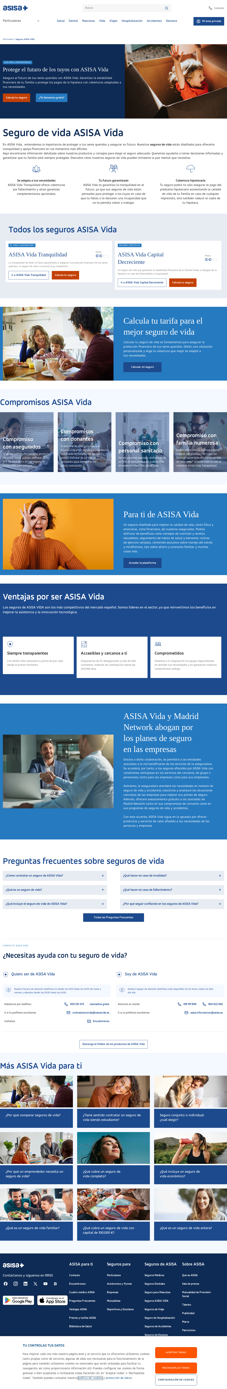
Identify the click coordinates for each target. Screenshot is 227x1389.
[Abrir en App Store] (52, 1300)
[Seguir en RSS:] (6, 1284)
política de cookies (90, 1378)
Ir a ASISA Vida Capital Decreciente (142, 282)
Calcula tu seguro (16, 97)
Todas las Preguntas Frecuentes (113, 917)
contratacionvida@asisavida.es (87, 1013)
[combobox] (125, 8)
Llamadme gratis (99, 1004)
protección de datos (119, 1378)
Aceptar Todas (176, 1352)
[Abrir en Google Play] (18, 1300)
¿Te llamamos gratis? (51, 97)
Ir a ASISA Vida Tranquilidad (29, 275)
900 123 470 (74, 1004)
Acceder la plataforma (142, 563)
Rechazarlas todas (176, 1368)
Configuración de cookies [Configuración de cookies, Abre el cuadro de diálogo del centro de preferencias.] (176, 1380)
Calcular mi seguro (142, 367)
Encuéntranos (98, 1021)
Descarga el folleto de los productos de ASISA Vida (113, 1044)
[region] (113, 1362)
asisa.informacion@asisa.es (203, 1013)
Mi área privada (208, 21)
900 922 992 (212, 1004)
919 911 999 (186, 1004)
